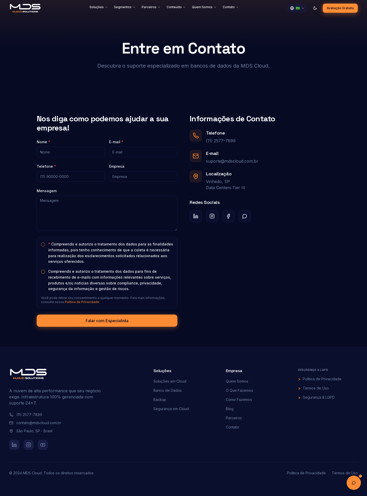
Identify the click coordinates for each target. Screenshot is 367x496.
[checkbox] (43, 244)
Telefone (46, 166)
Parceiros (151, 7)
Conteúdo (176, 7)
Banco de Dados (167, 390)
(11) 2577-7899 (221, 140)
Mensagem (46, 191)
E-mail (116, 142)
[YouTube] (43, 445)
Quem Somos (204, 7)
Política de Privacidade (81, 302)
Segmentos (125, 7)
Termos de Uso (316, 388)
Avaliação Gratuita (340, 8)
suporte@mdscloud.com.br (232, 161)
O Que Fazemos (239, 390)
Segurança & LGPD (319, 397)
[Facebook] (229, 216)
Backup (159, 399)
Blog (229, 409)
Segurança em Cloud (171, 409)
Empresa (116, 166)
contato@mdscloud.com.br (35, 423)
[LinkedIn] (196, 216)
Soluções (98, 7)
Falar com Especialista (106, 320)
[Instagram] (212, 216)
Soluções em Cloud (169, 381)
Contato (231, 7)
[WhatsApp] (245, 216)
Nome (43, 142)
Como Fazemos (239, 399)
